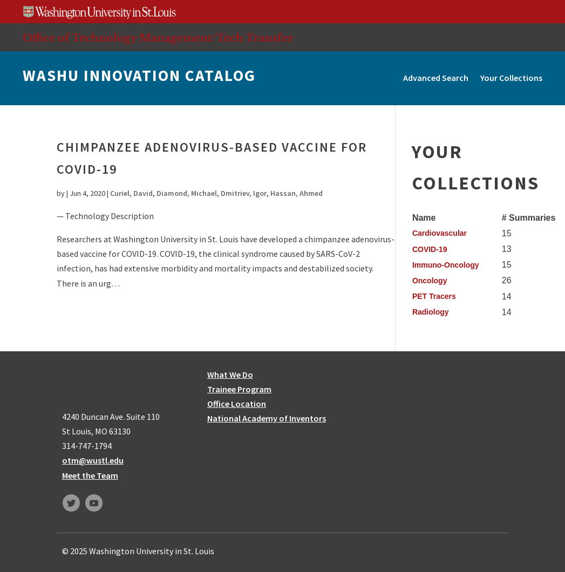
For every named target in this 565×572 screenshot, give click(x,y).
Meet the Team (90, 475)
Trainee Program (239, 389)
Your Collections (511, 77)
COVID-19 (429, 249)
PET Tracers (434, 296)
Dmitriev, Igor (244, 193)
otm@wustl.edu (93, 460)
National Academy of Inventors (266, 418)
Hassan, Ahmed (296, 193)
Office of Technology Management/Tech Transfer (158, 37)
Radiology (430, 312)
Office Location (236, 403)
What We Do (230, 374)
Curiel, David (131, 193)
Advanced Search (435, 77)
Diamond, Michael (186, 193)
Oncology (429, 280)
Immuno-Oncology (445, 265)
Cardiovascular (439, 233)
